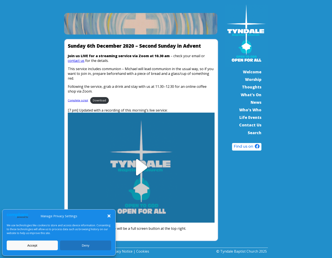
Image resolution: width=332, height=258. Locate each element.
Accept (32, 245)
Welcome (252, 71)
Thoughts (251, 87)
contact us (76, 60)
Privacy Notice (121, 251)
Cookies (142, 251)
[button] (109, 216)
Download (99, 100)
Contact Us (250, 124)
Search (254, 132)
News (256, 102)
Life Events (250, 117)
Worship (253, 79)
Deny (85, 245)
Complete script (78, 100)
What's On (251, 94)
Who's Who (250, 109)
